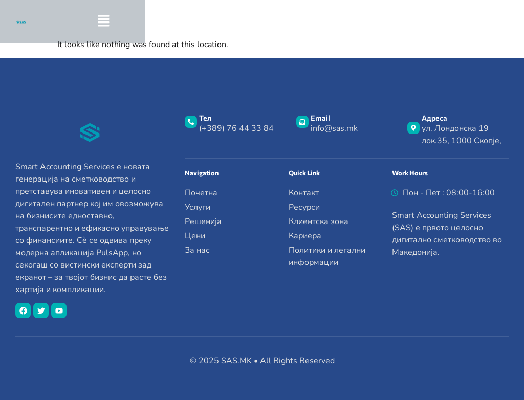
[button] (429, 21)
